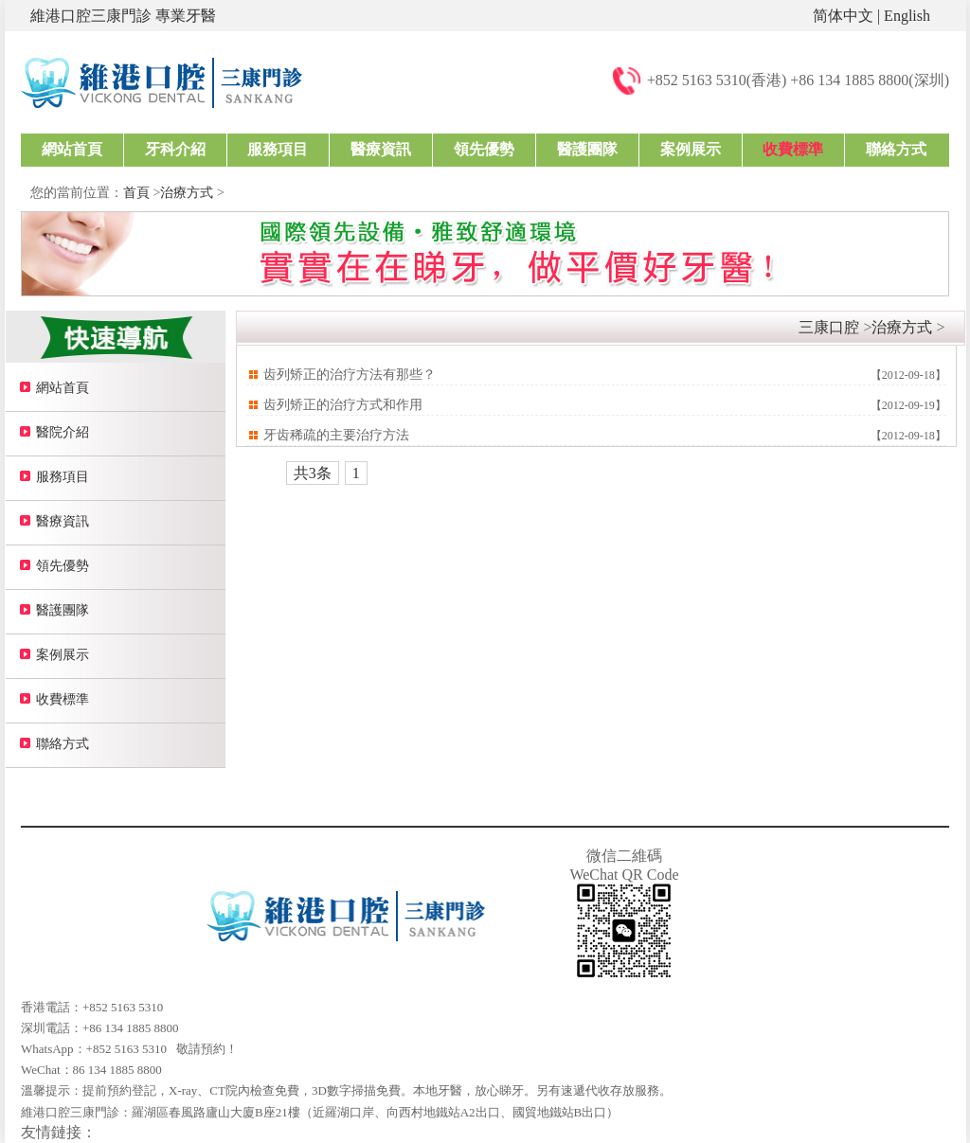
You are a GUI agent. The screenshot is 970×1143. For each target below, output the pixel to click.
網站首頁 (72, 149)
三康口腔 (829, 327)
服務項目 (277, 149)
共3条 (313, 473)
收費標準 (793, 149)
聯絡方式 (896, 149)
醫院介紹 (62, 432)
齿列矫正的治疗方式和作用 (342, 405)
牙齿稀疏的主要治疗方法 (336, 435)
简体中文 (843, 16)
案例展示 (690, 149)
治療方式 (186, 193)
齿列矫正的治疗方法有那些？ (349, 374)
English (907, 16)
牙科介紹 (175, 149)
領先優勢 (484, 149)
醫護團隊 (587, 149)
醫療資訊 (380, 149)
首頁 (136, 193)
